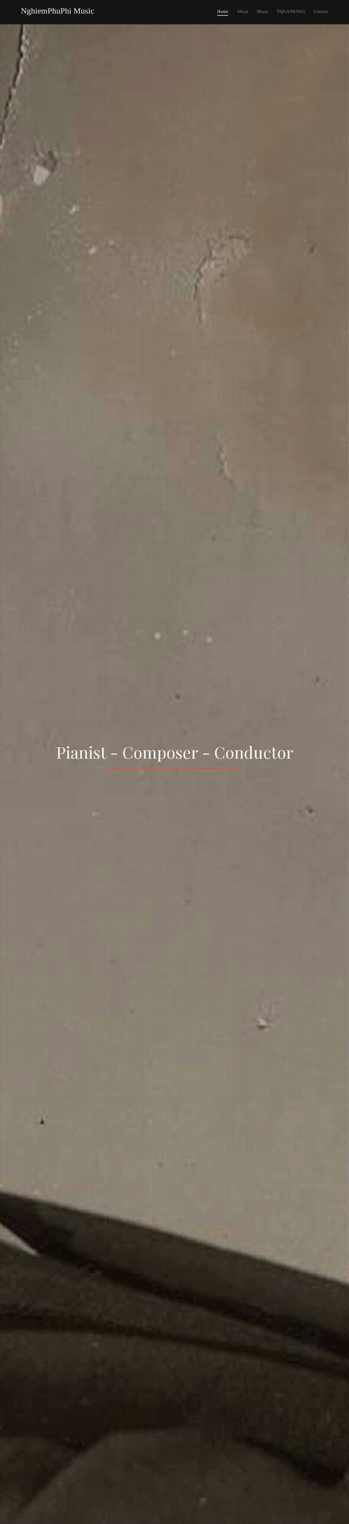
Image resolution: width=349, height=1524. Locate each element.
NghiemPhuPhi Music (57, 11)
